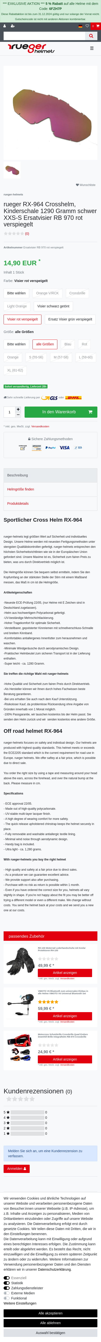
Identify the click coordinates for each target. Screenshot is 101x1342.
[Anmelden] (5, 26)
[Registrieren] (13, 26)
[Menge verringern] (18, 415)
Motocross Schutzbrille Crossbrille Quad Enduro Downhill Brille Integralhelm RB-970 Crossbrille (63, 1035)
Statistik (17, 1283)
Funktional (19, 1298)
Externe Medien (23, 1293)
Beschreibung (17, 475)
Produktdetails (18, 503)
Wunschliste (85, 185)
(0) (27, 234)
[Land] (80, 26)
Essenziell (19, 1278)
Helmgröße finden (20, 489)
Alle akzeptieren (51, 1313)
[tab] (50, 475)
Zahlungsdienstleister (27, 1288)
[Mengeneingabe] (9, 412)
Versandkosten (40, 426)
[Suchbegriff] (44, 36)
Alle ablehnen (50, 1323)
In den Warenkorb (67, 412)
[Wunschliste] (87, 26)
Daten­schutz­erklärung (54, 1269)
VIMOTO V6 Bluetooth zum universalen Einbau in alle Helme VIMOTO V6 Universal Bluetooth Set (63, 992)
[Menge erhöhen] (18, 409)
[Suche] (91, 36)
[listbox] (20, 961)
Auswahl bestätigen (50, 1333)
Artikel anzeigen (65, 973)
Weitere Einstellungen (20, 1303)
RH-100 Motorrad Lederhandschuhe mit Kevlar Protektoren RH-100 (62, 949)
